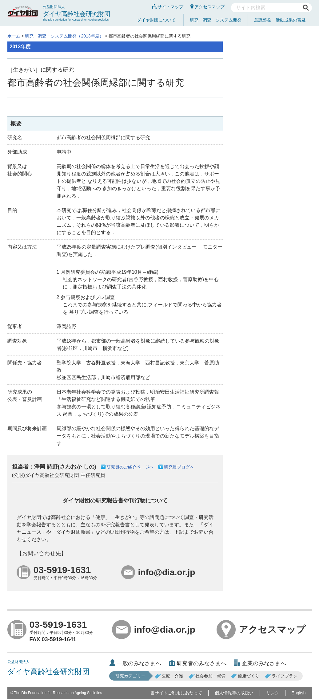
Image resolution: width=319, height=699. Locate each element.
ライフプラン (281, 675)
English (299, 692)
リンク (272, 692)
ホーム (13, 35)
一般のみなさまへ (135, 663)
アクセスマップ (207, 6)
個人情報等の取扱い (234, 692)
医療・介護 (169, 675)
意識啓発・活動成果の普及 (280, 20)
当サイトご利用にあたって (176, 692)
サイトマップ (167, 6)
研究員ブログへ (179, 467)
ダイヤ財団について (156, 20)
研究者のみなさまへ (197, 663)
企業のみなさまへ (260, 663)
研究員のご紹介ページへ (130, 467)
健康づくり (245, 675)
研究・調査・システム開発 (215, 20)
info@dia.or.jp (153, 629)
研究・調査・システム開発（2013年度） (64, 35)
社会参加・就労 (207, 675)
